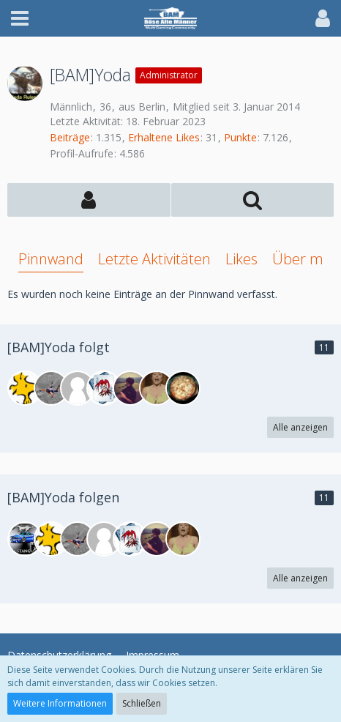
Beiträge (70, 137)
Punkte (240, 137)
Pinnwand (50, 259)
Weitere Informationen (60, 703)
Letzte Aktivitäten (154, 259)
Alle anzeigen (300, 427)
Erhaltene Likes (164, 137)
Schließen (141, 703)
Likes (241, 259)
